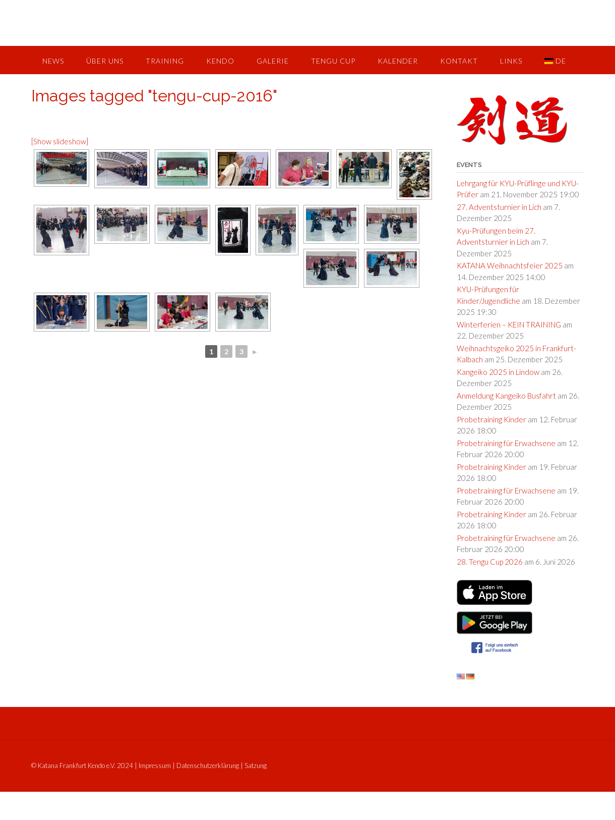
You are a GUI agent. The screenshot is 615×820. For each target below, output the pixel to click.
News (53, 61)
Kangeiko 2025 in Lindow (498, 371)
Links (511, 61)
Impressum (155, 765)
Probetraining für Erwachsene (506, 443)
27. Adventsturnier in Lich (499, 206)
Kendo (220, 61)
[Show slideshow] (59, 141)
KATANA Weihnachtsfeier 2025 (510, 265)
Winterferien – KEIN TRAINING (509, 324)
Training (165, 61)
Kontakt (459, 61)
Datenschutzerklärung (207, 765)
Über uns (105, 61)
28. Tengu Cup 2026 (490, 561)
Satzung (255, 765)
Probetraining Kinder (491, 419)
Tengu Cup (333, 61)
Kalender (398, 61)
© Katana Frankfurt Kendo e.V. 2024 (82, 765)
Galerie (273, 61)
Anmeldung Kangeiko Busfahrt (506, 395)
